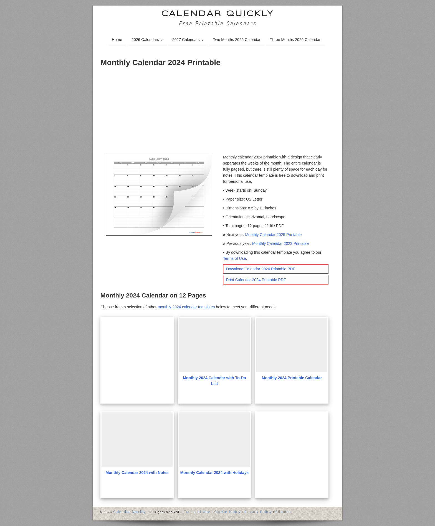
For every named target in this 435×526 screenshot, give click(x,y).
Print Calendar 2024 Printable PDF (256, 280)
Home (117, 39)
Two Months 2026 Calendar (237, 39)
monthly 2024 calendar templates (186, 307)
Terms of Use (234, 258)
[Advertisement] (217, 112)
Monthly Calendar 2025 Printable (273, 234)
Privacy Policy (258, 511)
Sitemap (283, 511)
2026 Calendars (147, 39)
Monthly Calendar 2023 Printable (280, 243)
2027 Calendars (188, 39)
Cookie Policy (227, 511)
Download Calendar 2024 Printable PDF (260, 269)
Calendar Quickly (217, 14)
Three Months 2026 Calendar (295, 39)
